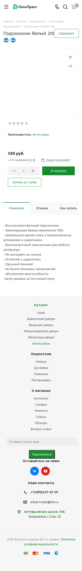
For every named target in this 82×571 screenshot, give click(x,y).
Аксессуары (40, 134)
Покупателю (41, 354)
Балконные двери (41, 319)
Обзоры (41, 423)
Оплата (41, 362)
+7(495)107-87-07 (45, 492)
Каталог (41, 305)
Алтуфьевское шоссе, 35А (44, 512)
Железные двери (41, 337)
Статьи (41, 417)
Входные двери (41, 325)
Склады (41, 405)
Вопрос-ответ (41, 429)
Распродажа (41, 380)
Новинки (41, 374)
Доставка (41, 368)
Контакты (41, 398)
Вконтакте (34, 471)
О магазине (41, 390)
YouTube (45, 471)
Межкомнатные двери (41, 331)
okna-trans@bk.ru (44, 502)
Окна (41, 313)
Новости (41, 411)
